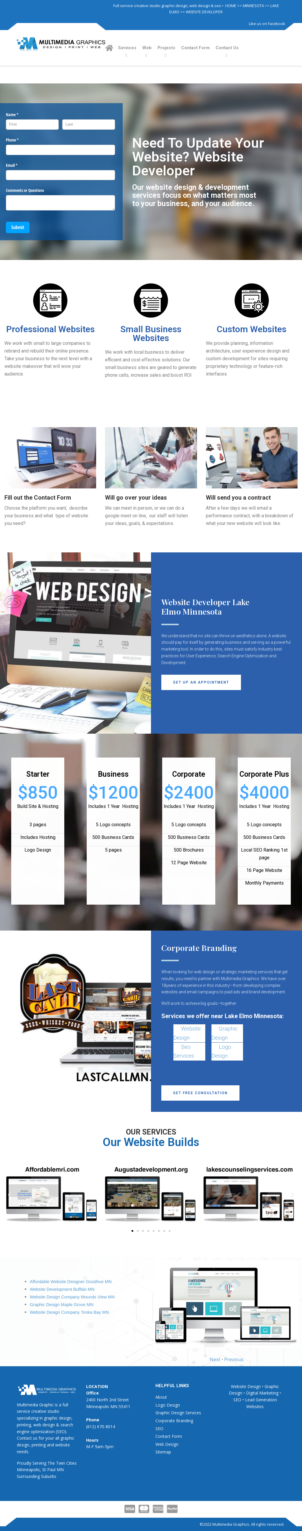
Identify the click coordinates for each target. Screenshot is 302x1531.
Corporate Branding (174, 1420)
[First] (32, 124)
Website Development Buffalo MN (62, 1289)
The (51, 1463)
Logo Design (167, 1405)
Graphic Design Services (178, 1412)
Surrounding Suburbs (36, 1476)
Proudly (24, 1463)
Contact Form (195, 47)
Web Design (166, 1444)
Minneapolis (28, 1469)
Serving (39, 1463)
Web (147, 47)
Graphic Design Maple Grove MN (61, 1304)
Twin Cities (66, 1463)
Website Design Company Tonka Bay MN (69, 1312)
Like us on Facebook (267, 23)
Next (215, 1359)
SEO (159, 1428)
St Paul (48, 1469)
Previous (234, 1359)
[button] (201, 682)
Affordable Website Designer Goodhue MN (70, 1281)
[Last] (88, 124)
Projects (166, 47)
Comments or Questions (25, 190)
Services (127, 47)
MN (60, 1469)
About (161, 1397)
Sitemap (163, 1452)
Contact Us (227, 47)
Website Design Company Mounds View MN (72, 1297)
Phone (19, 140)
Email (18, 165)
